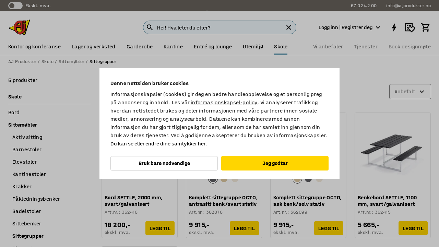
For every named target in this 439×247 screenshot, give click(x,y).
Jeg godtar (275, 163)
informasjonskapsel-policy (224, 102)
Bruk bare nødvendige (164, 163)
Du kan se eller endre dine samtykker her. (158, 143)
